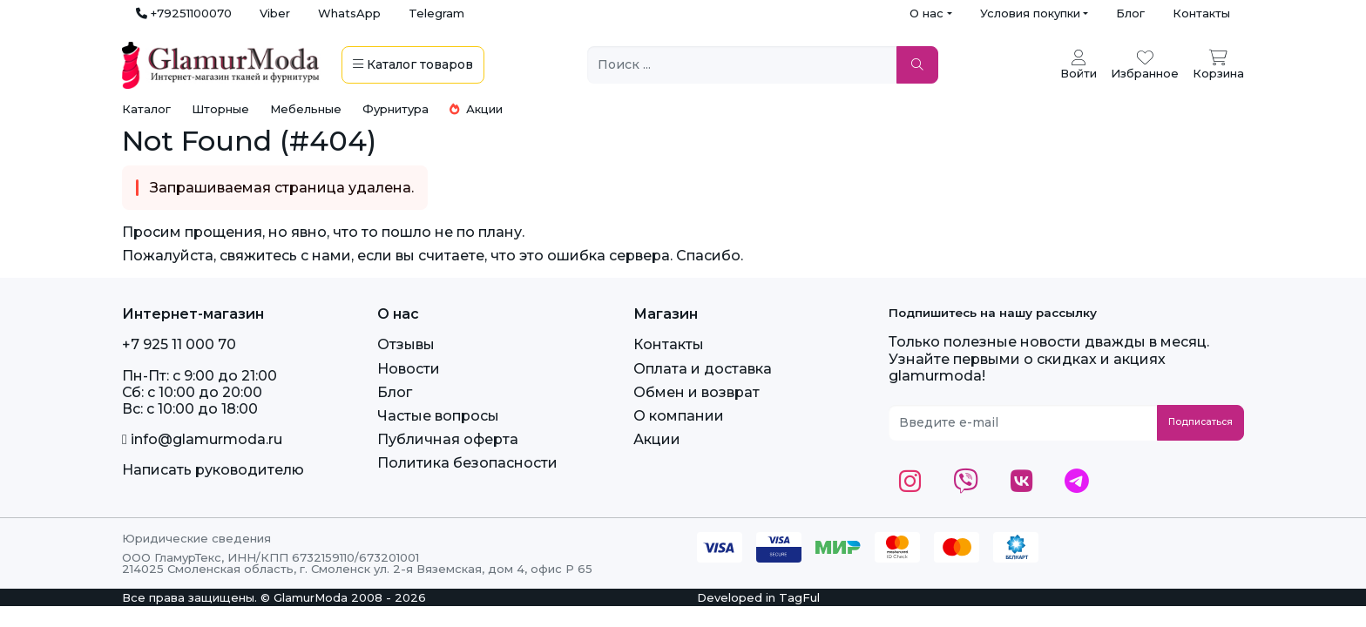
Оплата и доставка (702, 369)
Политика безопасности (467, 463)
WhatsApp (349, 13)
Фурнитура (395, 109)
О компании (678, 416)
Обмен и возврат (696, 392)
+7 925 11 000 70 (179, 344)
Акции (476, 109)
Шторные (220, 109)
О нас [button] (926, 13)
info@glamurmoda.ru (202, 439)
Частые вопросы (438, 416)
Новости (408, 369)
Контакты (1201, 13)
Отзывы (406, 344)
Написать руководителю (213, 470)
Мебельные (306, 109)
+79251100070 (184, 13)
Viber (275, 13)
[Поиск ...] (742, 65)
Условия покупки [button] (1030, 13)
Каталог (146, 109)
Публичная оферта (447, 439)
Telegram (436, 13)
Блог (1130, 13)
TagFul (799, 597)
